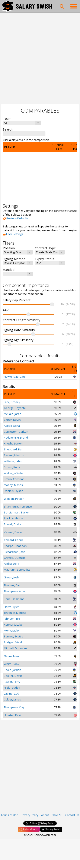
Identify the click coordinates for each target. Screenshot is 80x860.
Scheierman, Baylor (16, 512)
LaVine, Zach (12, 693)
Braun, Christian (14, 479)
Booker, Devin (13, 676)
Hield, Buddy (12, 687)
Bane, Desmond (14, 599)
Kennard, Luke (13, 624)
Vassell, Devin (13, 532)
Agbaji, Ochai (12, 426)
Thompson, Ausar (15, 591)
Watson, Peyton (14, 499)
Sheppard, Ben (13, 449)
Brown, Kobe (12, 467)
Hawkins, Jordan (14, 376)
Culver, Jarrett (12, 699)
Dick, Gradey (12, 402)
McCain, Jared (12, 414)
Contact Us (72, 815)
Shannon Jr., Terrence (18, 506)
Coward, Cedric (13, 540)
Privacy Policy (29, 815)
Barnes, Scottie (13, 636)
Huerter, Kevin (13, 715)
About (45, 815)
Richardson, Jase (14, 552)
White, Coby (11, 664)
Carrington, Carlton (16, 431)
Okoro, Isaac (12, 656)
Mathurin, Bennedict (17, 569)
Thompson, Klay (14, 707)
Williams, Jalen (13, 461)
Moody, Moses (13, 485)
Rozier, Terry (12, 682)
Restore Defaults (15, 218)
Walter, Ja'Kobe (13, 473)
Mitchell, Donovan (15, 648)
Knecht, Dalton (13, 443)
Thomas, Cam (12, 585)
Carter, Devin (12, 420)
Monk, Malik (11, 630)
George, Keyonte (15, 408)
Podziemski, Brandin (17, 437)
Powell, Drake (13, 524)
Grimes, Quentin (14, 558)
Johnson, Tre (12, 619)
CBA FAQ (57, 815)
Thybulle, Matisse (15, 613)
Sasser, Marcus (14, 455)
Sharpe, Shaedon (15, 546)
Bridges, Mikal (13, 642)
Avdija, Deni (11, 564)
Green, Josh (11, 577)
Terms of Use (9, 815)
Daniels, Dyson (13, 491)
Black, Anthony (13, 518)
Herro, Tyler (11, 607)
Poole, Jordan (12, 670)
